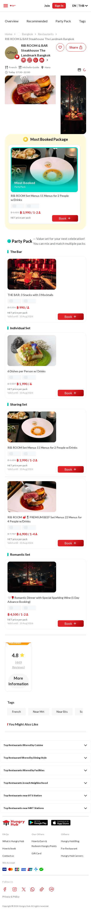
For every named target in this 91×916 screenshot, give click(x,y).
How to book (9, 848)
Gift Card (36, 853)
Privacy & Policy (10, 896)
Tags (82, 21)
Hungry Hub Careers (72, 855)
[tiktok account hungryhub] (41, 889)
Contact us (8, 855)
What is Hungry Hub (13, 841)
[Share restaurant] (76, 47)
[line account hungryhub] (51, 889)
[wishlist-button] (60, 47)
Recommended (37, 21)
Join (47, 5)
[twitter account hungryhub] (24, 889)
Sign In (59, 5)
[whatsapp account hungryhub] (32, 889)
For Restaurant (69, 848)
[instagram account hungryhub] (14, 889)
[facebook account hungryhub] (4, 889)
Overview (11, 21)
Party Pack (63, 21)
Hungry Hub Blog (70, 841)
